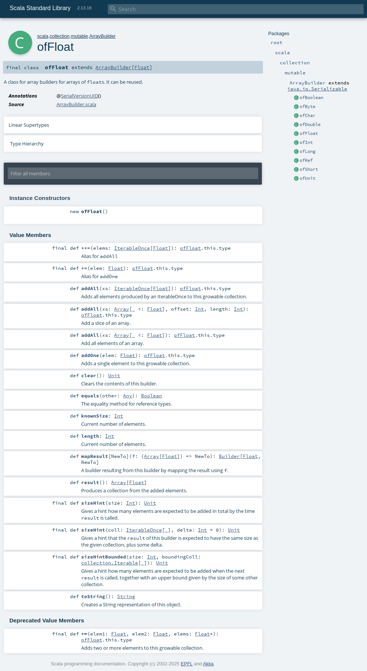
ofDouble (310, 124)
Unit (114, 375)
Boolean (151, 395)
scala (42, 36)
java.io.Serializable (317, 89)
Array (121, 309)
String (126, 596)
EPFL (187, 664)
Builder (229, 456)
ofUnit (307, 178)
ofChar (307, 115)
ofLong (307, 151)
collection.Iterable (109, 563)
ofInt (306, 142)
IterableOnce (132, 248)
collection (60, 36)
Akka (208, 664)
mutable (79, 36)
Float (141, 67)
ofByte (307, 106)
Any (127, 395)
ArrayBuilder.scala (76, 104)
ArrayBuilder (102, 36)
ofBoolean (311, 97)
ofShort (309, 169)
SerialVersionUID (79, 95)
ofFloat (309, 133)
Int (199, 309)
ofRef (306, 160)
